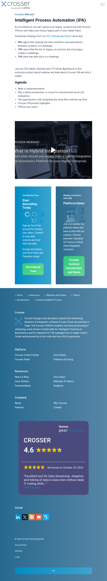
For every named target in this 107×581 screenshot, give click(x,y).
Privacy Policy (21, 545)
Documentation (23, 385)
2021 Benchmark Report (59, 36)
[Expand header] (102, 4)
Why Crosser (60, 403)
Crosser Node (22, 359)
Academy (58, 385)
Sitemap (18, 551)
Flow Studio (60, 355)
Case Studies (22, 381)
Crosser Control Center (27, 355)
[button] (53, 150)
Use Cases (59, 377)
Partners (19, 407)
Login (17, 557)
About (18, 403)
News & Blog (22, 377)
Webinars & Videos (64, 381)
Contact (58, 407)
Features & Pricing (63, 359)
